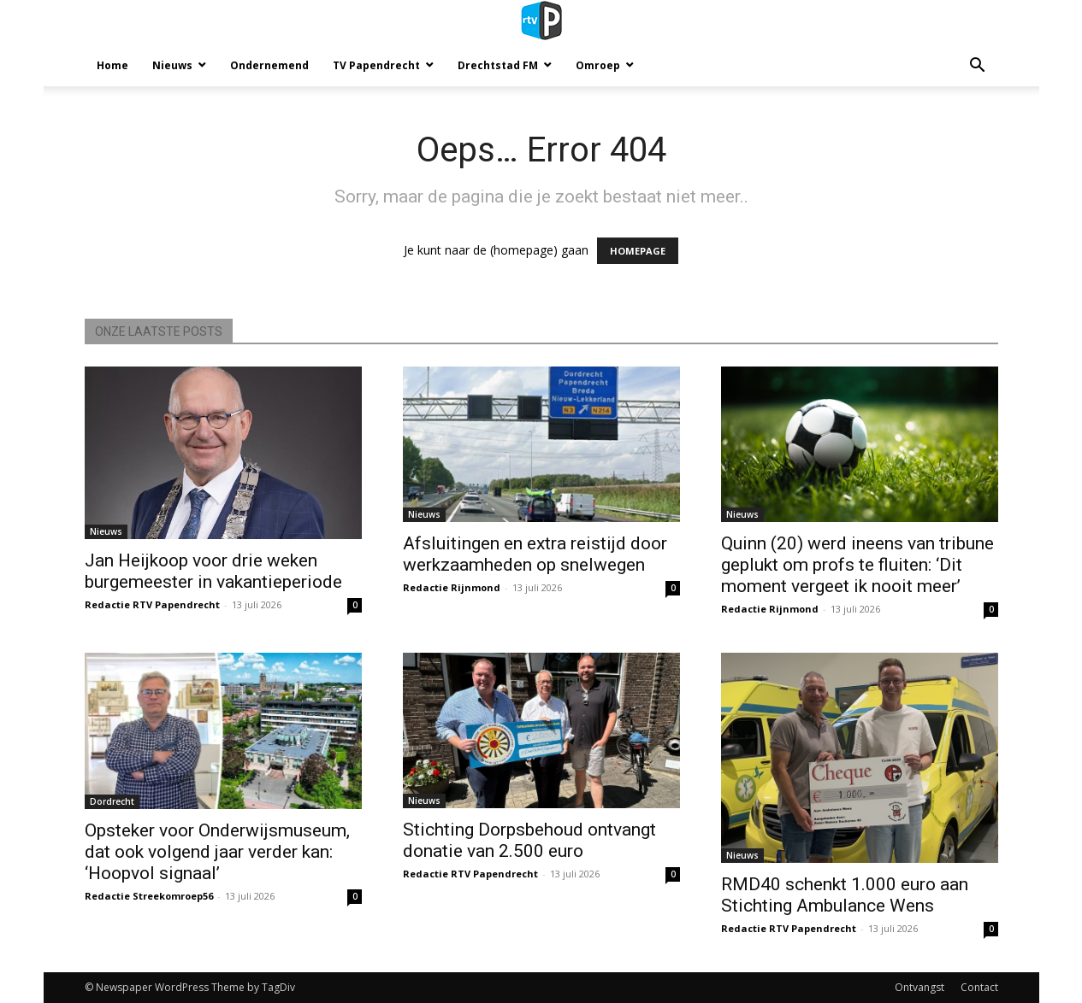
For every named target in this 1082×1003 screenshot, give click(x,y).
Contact (979, 987)
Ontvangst (919, 987)
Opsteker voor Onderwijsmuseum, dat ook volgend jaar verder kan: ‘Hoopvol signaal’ (217, 851)
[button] (977, 67)
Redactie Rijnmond (451, 587)
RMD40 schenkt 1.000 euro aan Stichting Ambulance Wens (844, 895)
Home (112, 65)
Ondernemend (269, 65)
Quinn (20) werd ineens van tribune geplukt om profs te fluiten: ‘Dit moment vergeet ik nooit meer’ (857, 564)
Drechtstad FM (498, 65)
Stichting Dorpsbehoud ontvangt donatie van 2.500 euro (529, 840)
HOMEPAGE (637, 250)
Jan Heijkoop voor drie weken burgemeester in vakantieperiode (213, 571)
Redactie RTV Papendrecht (152, 604)
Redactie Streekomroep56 (149, 895)
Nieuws (172, 65)
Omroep (598, 65)
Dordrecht (112, 801)
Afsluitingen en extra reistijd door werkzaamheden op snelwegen (535, 554)
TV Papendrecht (376, 65)
